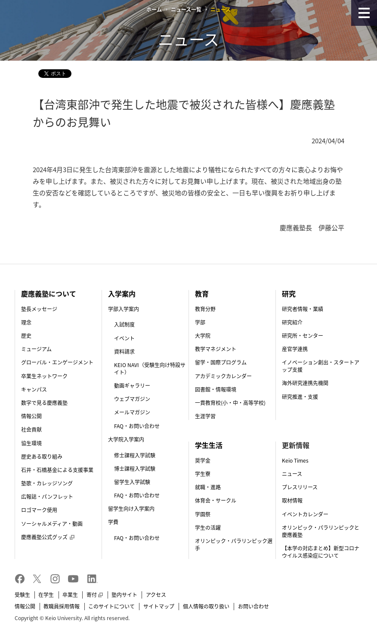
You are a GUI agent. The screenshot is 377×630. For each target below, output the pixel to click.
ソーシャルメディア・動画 (52, 524)
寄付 (95, 595)
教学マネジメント (215, 349)
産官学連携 (295, 349)
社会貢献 (31, 429)
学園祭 (202, 514)
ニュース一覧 (186, 9)
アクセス (156, 595)
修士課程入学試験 (134, 455)
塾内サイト (124, 595)
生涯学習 (205, 416)
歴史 (26, 336)
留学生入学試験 (132, 482)
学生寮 (202, 474)
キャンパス (34, 389)
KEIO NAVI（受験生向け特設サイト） (149, 368)
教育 (202, 293)
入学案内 (122, 293)
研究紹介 (292, 322)
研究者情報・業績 (302, 309)
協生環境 (31, 443)
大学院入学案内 (126, 439)
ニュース (292, 474)
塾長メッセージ (39, 309)
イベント (124, 338)
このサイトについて (111, 606)
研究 (289, 293)
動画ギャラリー (132, 385)
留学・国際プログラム (221, 362)
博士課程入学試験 (134, 468)
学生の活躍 (208, 527)
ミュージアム (36, 349)
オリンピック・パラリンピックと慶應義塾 (320, 531)
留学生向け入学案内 (131, 509)
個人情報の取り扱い (206, 606)
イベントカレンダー (305, 514)
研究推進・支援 (300, 397)
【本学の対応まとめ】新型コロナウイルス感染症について (320, 551)
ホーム (154, 9)
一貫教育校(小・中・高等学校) (230, 403)
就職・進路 (208, 487)
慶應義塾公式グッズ (47, 537)
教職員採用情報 (61, 606)
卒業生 (70, 595)
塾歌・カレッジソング (47, 483)
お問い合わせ (253, 606)
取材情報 (292, 500)
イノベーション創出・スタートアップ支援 (320, 366)
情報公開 (31, 416)
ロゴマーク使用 (39, 510)
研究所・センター (302, 336)
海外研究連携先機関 (305, 383)
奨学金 (202, 460)
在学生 (46, 595)
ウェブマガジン (132, 399)
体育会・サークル (215, 500)
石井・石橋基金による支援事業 (57, 470)
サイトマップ (158, 606)
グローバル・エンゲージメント (57, 362)
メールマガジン (132, 412)
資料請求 (124, 351)
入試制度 (124, 324)
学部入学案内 (123, 309)
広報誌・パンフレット (47, 496)
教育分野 (205, 309)
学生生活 (208, 445)
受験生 (22, 595)
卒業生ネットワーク (44, 376)
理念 (26, 322)
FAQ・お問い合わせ (137, 426)
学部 (200, 322)
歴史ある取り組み (41, 456)
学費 (113, 522)
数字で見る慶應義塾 (44, 403)
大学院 (202, 336)
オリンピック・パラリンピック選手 (233, 544)
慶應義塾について (48, 293)
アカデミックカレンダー (223, 376)
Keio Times (295, 460)
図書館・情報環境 (215, 389)
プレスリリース (300, 487)
